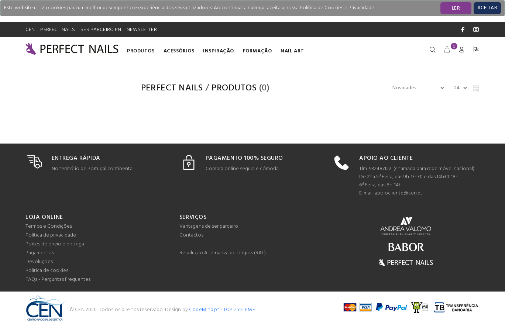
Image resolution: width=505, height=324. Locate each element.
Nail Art (292, 51)
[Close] (487, 8)
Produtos (140, 51)
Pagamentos (39, 253)
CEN (30, 29)
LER (456, 8)
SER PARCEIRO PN (100, 29)
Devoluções (39, 262)
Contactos (191, 235)
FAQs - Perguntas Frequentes (57, 279)
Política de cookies (46, 270)
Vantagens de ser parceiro (208, 226)
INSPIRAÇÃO (218, 51)
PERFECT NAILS (57, 29)
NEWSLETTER (142, 29)
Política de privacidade (50, 235)
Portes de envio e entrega (54, 244)
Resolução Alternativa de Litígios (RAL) (222, 253)
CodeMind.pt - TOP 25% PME (222, 310)
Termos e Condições (48, 226)
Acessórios (179, 51)
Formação (257, 51)
